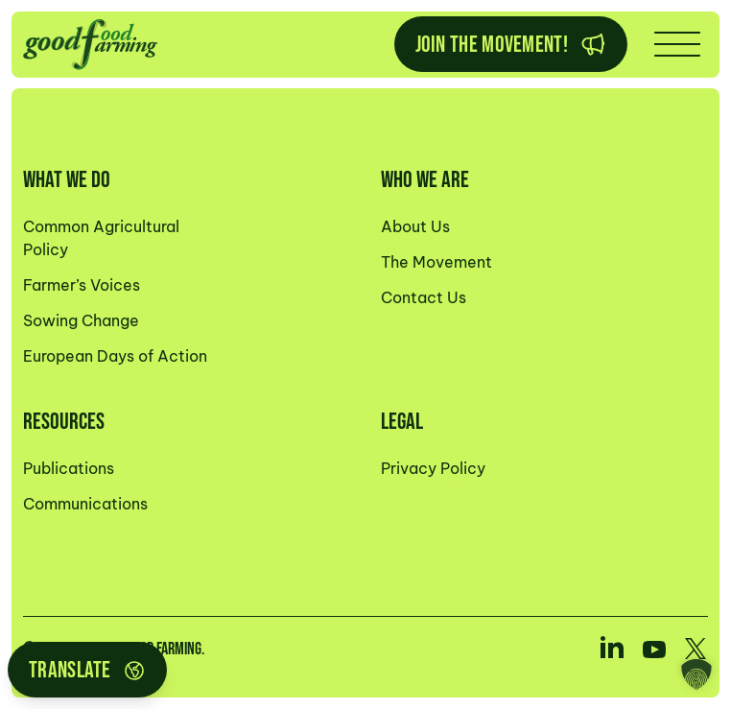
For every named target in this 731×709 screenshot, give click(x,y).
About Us (415, 226)
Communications (85, 503)
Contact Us (423, 297)
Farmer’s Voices (81, 285)
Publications (68, 468)
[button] (696, 674)
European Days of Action (115, 356)
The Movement (436, 262)
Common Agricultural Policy (101, 238)
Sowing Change (81, 320)
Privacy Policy (433, 468)
